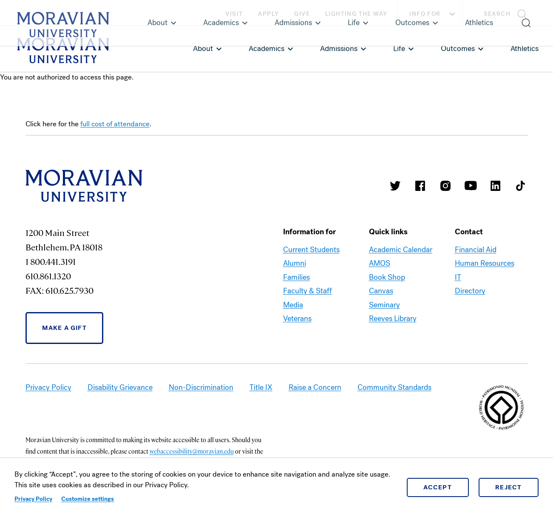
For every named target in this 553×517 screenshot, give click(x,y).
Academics (266, 48)
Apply (268, 14)
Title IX (261, 387)
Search (497, 14)
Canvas (381, 291)
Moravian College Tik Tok (520, 186)
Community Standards (394, 387)
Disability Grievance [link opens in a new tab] (120, 387)
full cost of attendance (115, 124)
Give (302, 14)
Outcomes (458, 48)
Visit (234, 14)
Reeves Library (393, 318)
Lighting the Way (356, 14)
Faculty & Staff (307, 291)
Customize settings (87, 499)
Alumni (294, 263)
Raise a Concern (315, 387)
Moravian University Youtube (470, 186)
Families (296, 277)
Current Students (311, 249)
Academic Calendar (400, 249)
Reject (508, 487)
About (203, 48)
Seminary (384, 305)
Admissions (338, 48)
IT (458, 277)
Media (293, 305)
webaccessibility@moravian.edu (192, 451)
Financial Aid (475, 249)
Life (399, 48)
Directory (470, 291)
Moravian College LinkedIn (495, 186)
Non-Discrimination (201, 387)
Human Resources (484, 263)
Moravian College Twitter (395, 186)
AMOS (379, 263)
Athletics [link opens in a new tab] (524, 48)
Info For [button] (433, 14)
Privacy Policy (33, 499)
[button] (507, 13)
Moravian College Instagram (445, 186)
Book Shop (387, 277)
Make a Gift (64, 328)
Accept (437, 487)
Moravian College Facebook (420, 186)
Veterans (297, 318)
